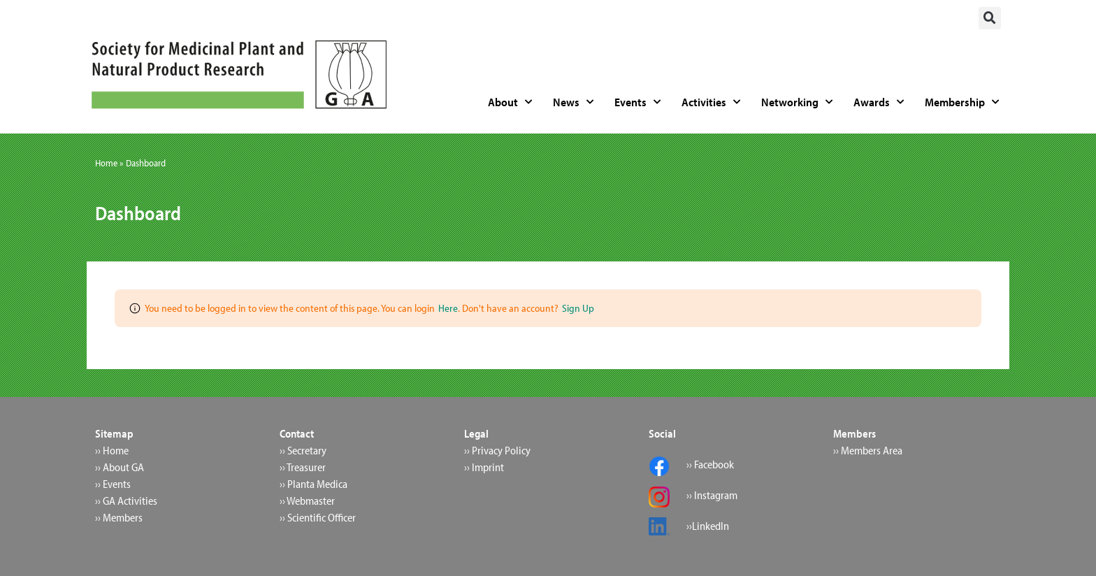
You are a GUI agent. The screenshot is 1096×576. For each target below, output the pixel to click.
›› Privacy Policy (497, 450)
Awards (878, 102)
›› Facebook (710, 464)
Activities (711, 102)
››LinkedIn (707, 526)
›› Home (112, 450)
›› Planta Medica (313, 484)
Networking (796, 102)
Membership (962, 102)
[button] (990, 18)
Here (448, 308)
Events (637, 102)
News (573, 102)
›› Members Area (867, 450)
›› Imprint (484, 467)
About (510, 102)
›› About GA (119, 467)
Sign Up (578, 308)
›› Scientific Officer (318, 517)
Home (106, 163)
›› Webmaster (307, 500)
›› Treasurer (303, 467)
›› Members (119, 517)
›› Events (113, 484)
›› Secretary (303, 450)
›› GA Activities (126, 500)
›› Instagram (711, 495)
